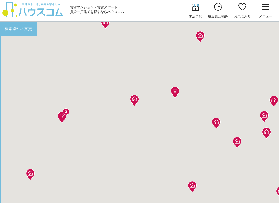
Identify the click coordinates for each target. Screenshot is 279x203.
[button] (30, 173)
